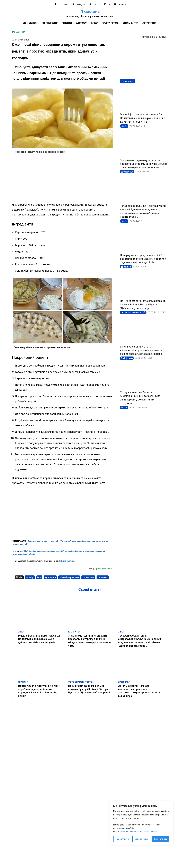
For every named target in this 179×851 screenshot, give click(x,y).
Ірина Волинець (158, 37)
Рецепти (19, 32)
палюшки (88, 577)
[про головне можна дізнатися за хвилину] (89, 13)
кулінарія (50, 577)
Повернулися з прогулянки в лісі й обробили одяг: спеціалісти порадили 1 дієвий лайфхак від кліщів (143, 259)
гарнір (29, 577)
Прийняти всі (160, 839)
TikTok (97, 4)
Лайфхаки (127, 358)
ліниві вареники (69, 577)
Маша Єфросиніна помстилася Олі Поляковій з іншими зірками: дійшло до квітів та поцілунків (142, 118)
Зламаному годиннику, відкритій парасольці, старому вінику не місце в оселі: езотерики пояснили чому (143, 164)
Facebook (64, 4)
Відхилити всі (141, 839)
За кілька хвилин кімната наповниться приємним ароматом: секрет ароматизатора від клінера (141, 350)
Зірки (124, 126)
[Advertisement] (62, 179)
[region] (141, 823)
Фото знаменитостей (133, 312)
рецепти (103, 577)
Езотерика (127, 171)
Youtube (122, 4)
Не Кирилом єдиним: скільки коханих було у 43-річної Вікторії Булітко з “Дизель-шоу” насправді (143, 304)
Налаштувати (122, 839)
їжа (39, 577)
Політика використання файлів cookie (138, 832)
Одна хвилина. (68, 561)
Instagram (81, 4)
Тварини (126, 266)
